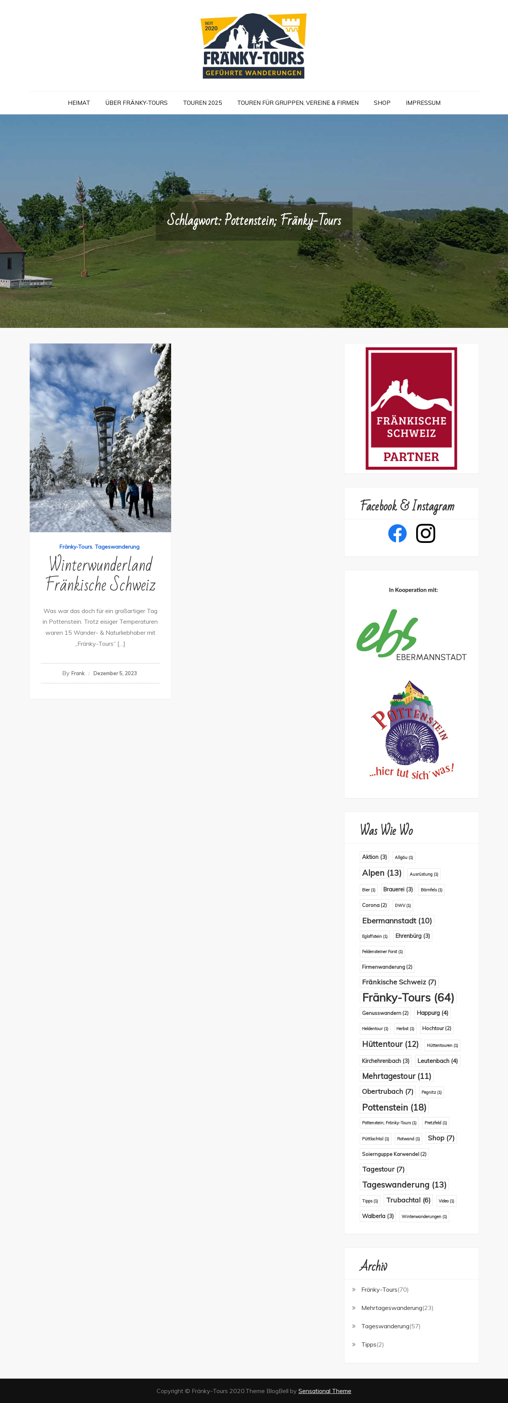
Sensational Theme (324, 1391)
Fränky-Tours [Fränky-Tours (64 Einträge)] (408, 997)
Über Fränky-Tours (137, 102)
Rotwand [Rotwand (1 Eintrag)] (408, 1138)
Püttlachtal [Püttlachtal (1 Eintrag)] (375, 1138)
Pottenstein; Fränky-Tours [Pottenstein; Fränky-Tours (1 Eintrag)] (389, 1122)
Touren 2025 (202, 102)
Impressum (423, 102)
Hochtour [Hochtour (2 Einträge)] (436, 1028)
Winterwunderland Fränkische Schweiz (100, 575)
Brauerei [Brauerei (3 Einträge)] (398, 889)
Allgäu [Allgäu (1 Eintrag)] (404, 857)
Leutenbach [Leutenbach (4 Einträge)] (437, 1060)
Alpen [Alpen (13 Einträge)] (382, 873)
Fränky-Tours (75, 546)
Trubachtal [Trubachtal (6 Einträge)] (408, 1200)
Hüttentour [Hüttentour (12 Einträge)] (390, 1044)
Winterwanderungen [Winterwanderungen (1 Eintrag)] (424, 1216)
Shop (382, 102)
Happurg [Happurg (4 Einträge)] (433, 1012)
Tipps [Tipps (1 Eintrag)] (370, 1201)
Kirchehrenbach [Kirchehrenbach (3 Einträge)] (385, 1061)
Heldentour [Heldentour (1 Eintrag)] (375, 1028)
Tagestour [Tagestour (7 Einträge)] (383, 1169)
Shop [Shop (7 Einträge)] (441, 1137)
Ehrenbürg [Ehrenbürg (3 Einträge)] (413, 936)
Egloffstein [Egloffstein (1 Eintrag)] (375, 936)
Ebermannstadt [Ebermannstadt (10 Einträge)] (397, 920)
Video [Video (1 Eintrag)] (446, 1201)
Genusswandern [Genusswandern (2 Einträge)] (385, 1013)
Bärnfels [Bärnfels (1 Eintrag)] (431, 890)
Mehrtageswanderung (391, 1308)
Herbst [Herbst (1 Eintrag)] (405, 1028)
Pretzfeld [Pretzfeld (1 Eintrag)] (436, 1122)
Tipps (369, 1344)
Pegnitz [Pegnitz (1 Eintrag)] (431, 1092)
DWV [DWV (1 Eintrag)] (403, 905)
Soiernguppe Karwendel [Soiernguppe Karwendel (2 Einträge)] (394, 1154)
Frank (78, 673)
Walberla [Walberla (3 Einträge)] (378, 1216)
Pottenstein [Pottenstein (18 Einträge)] (394, 1107)
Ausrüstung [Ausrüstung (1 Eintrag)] (424, 874)
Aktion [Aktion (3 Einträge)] (374, 857)
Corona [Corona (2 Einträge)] (374, 905)
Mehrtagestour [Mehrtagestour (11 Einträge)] (396, 1076)
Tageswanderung (117, 546)
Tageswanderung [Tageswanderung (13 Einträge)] (404, 1185)
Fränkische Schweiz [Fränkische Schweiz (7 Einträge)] (399, 982)
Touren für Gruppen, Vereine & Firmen (298, 102)
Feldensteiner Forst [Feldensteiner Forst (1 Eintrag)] (382, 951)
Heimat (79, 102)
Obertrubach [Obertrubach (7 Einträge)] (387, 1091)
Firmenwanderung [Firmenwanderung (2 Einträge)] (387, 967)
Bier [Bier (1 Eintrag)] (368, 890)
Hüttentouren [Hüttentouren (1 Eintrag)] (442, 1045)
